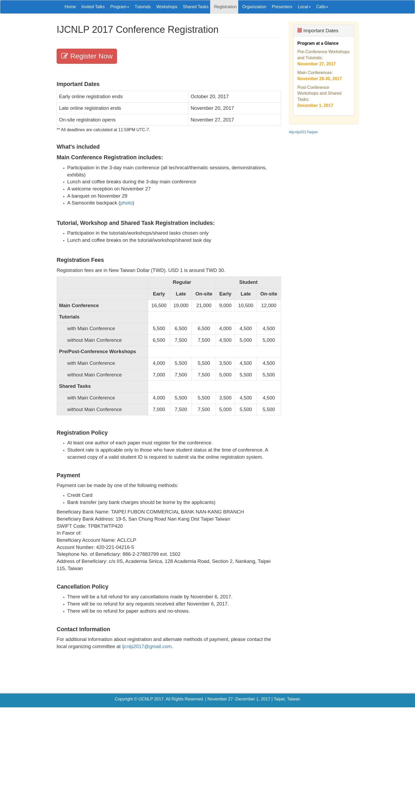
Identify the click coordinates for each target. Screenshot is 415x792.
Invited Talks (93, 6)
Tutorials (143, 6)
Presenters (282, 6)
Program (119, 6)
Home (70, 6)
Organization (254, 6)
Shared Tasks (196, 6)
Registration (225, 6)
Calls (322, 6)
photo (126, 203)
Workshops (167, 6)
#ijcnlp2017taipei (303, 132)
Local (304, 6)
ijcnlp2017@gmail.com (147, 646)
